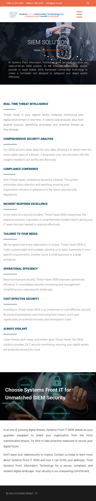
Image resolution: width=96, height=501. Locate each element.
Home (37, 50)
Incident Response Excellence (25, 204)
